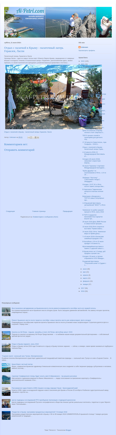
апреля (86, 275)
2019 (83, 70)
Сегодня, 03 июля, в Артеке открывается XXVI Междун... (93, 257)
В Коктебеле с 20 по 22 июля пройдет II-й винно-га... (92, 242)
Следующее (10, 211)
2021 (83, 64)
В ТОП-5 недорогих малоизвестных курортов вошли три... (92, 217)
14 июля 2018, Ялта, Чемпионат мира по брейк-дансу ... (94, 232)
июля (85, 91)
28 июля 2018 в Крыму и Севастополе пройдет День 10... (93, 120)
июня (85, 269)
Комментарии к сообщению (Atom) (45, 217)
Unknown (84, 47)
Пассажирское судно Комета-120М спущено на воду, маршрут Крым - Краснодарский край (44, 388)
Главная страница (38, 211)
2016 (83, 291)
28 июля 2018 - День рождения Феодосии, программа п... (93, 115)
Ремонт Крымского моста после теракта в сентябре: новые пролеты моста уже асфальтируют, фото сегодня (51, 320)
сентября (86, 85)
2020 (83, 67)
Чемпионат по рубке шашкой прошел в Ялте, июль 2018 (93, 211)
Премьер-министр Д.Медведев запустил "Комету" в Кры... (93, 100)
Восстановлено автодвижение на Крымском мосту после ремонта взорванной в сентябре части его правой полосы (54, 308)
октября (86, 82)
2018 (83, 73)
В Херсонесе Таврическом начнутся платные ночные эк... (92, 191)
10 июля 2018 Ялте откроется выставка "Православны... (93, 227)
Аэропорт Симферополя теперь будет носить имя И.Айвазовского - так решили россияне (44, 376)
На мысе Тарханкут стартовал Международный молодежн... (93, 167)
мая (84, 272)
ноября (86, 79)
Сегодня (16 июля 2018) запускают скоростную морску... (91, 161)
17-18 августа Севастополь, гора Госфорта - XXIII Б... (94, 143)
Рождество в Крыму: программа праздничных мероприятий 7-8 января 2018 (39, 412)
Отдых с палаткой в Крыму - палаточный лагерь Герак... (93, 148)
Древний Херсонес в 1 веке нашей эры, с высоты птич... (93, 126)
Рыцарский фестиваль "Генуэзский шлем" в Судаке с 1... (94, 263)
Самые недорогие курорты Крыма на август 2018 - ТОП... (94, 110)
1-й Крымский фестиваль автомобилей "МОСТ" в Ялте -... (93, 205)
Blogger (68, 430)
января (85, 284)
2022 (83, 61)
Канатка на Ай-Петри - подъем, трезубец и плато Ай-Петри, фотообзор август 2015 (42, 332)
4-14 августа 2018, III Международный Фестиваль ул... (93, 154)
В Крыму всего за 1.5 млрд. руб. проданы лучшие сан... (94, 252)
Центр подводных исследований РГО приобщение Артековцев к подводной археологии (43, 400)
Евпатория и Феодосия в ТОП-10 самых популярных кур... (93, 198)
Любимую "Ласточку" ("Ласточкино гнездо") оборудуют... (91, 179)
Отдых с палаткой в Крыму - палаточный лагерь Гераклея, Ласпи (28, 132)
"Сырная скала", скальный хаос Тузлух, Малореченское (22, 356)
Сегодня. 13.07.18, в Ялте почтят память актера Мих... (93, 185)
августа (86, 88)
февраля (86, 281)
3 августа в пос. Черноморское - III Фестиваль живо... (94, 105)
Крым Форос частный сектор (22, 364)
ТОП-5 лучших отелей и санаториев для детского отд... (92, 137)
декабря (86, 76)
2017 (83, 288)
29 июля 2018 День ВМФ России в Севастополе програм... (94, 223)
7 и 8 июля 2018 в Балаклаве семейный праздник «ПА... (93, 237)
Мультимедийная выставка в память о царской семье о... (93, 247)
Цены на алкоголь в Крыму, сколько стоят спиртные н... (93, 131)
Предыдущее (67, 211)
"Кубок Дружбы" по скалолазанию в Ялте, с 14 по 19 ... (94, 172)
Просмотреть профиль (87, 50)
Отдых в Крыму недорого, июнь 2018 (25, 344)
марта (85, 278)
